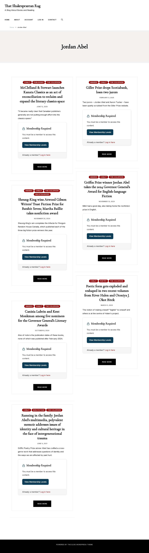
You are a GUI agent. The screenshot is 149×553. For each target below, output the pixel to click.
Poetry (103, 281)
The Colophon (53, 82)
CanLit (27, 82)
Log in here (45, 155)
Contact (52, 20)
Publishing (39, 82)
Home (7, 20)
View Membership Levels (35, 145)
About (17, 20)
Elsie (73, 544)
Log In (40, 20)
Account (29, 20)
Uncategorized (42, 194)
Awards (93, 82)
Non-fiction (38, 410)
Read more (42, 167)
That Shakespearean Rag (22, 6)
